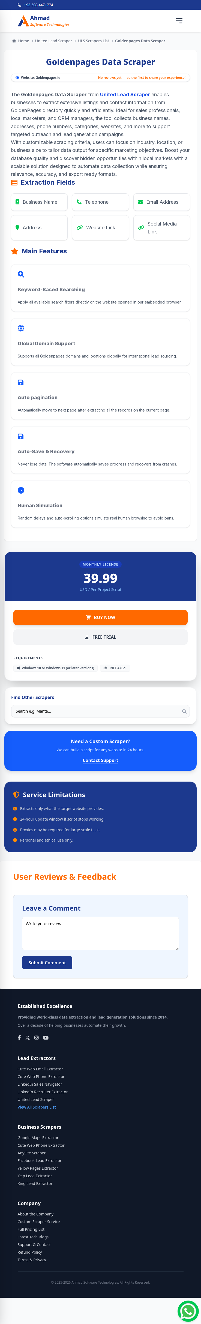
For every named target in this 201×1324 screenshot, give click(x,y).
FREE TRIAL (100, 637)
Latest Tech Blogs (33, 1236)
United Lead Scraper (53, 40)
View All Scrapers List (37, 1107)
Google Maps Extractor (38, 1137)
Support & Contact (34, 1244)
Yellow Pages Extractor (38, 1168)
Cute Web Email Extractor (40, 1068)
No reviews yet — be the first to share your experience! (141, 78)
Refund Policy (30, 1252)
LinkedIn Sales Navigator (40, 1084)
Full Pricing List (31, 1229)
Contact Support (100, 760)
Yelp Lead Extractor (35, 1175)
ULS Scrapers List (93, 40)
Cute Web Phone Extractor (41, 1076)
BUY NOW (100, 617)
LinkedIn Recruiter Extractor (43, 1091)
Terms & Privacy (32, 1259)
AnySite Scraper (32, 1152)
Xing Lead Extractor (35, 1183)
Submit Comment (47, 963)
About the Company (35, 1214)
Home (20, 40)
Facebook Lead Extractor (40, 1160)
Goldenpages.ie (47, 77)
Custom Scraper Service (39, 1221)
